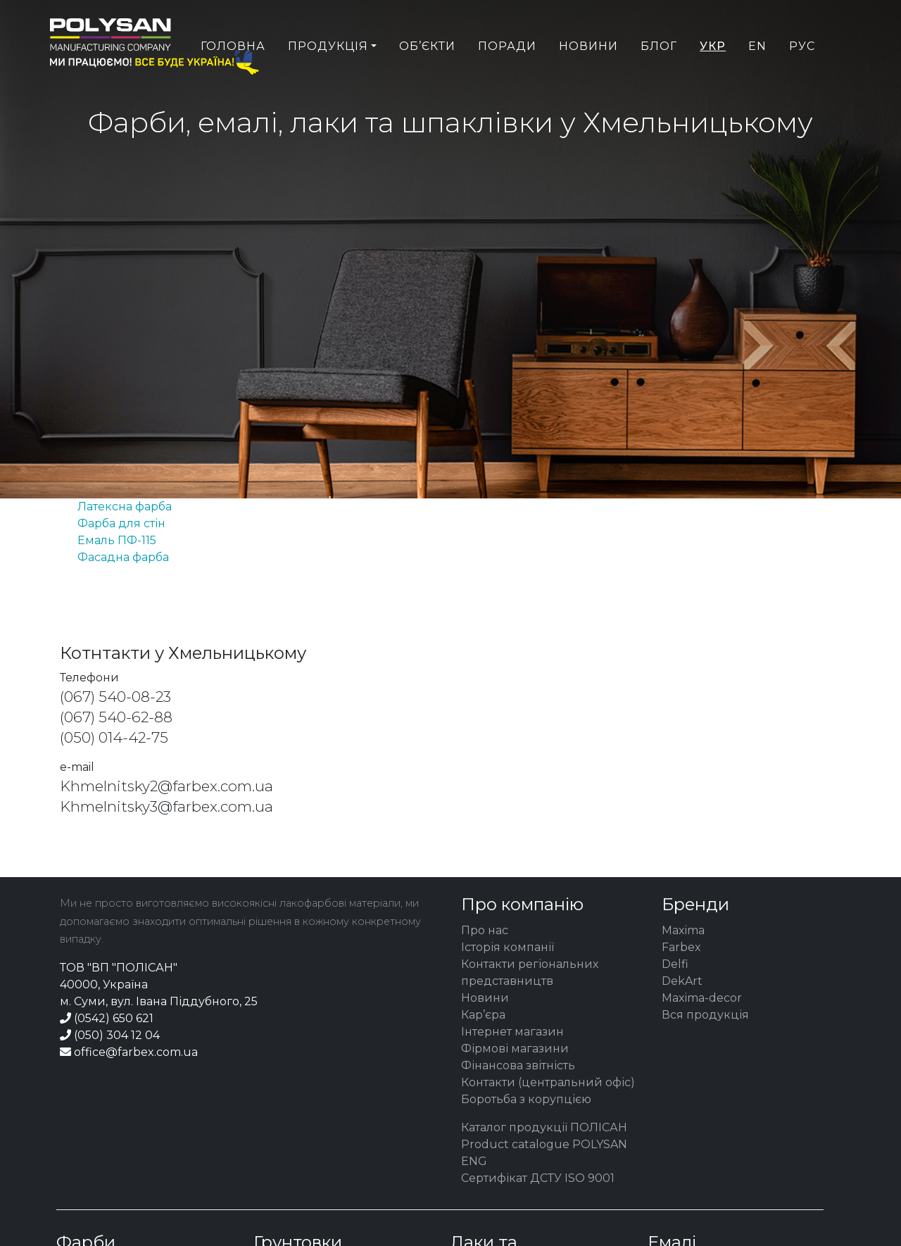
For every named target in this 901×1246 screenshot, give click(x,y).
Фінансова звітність (518, 1065)
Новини (588, 75)
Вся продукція (705, 1014)
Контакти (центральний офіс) (548, 1082)
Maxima (683, 930)
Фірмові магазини (515, 1048)
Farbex (681, 947)
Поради (507, 75)
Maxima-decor (702, 998)
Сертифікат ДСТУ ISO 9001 (538, 1178)
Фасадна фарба (123, 557)
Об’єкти (427, 75)
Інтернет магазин (512, 1031)
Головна (233, 75)
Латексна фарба (124, 506)
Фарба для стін (121, 523)
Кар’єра (483, 1014)
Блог (659, 75)
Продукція (328, 75)
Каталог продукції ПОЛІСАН (544, 1127)
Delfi (675, 964)
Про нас (484, 930)
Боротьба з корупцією (526, 1099)
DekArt (682, 981)
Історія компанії (507, 947)
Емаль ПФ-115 (116, 540)
